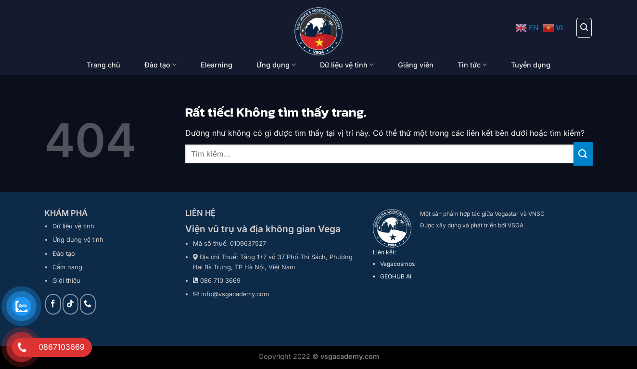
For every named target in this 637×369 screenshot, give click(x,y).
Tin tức (472, 64)
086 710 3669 (220, 280)
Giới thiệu (66, 280)
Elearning (216, 65)
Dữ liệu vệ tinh (347, 64)
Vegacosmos (397, 263)
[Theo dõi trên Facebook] (53, 304)
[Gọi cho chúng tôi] (88, 304)
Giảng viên (415, 65)
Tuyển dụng (530, 65)
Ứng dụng (276, 64)
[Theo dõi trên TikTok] (70, 304)
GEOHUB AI (395, 276)
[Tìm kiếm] (584, 27)
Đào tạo (160, 64)
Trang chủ (103, 65)
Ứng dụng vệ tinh (77, 239)
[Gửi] (583, 154)
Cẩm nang (67, 267)
